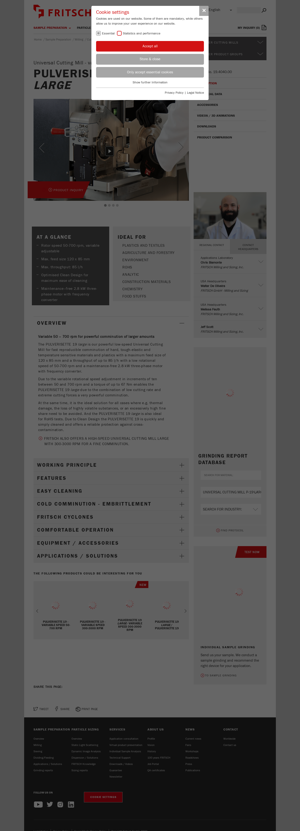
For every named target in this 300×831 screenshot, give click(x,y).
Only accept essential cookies (150, 72)
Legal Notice (195, 93)
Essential (108, 33)
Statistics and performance (141, 33)
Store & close (150, 59)
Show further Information (150, 82)
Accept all (150, 46)
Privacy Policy (174, 93)
